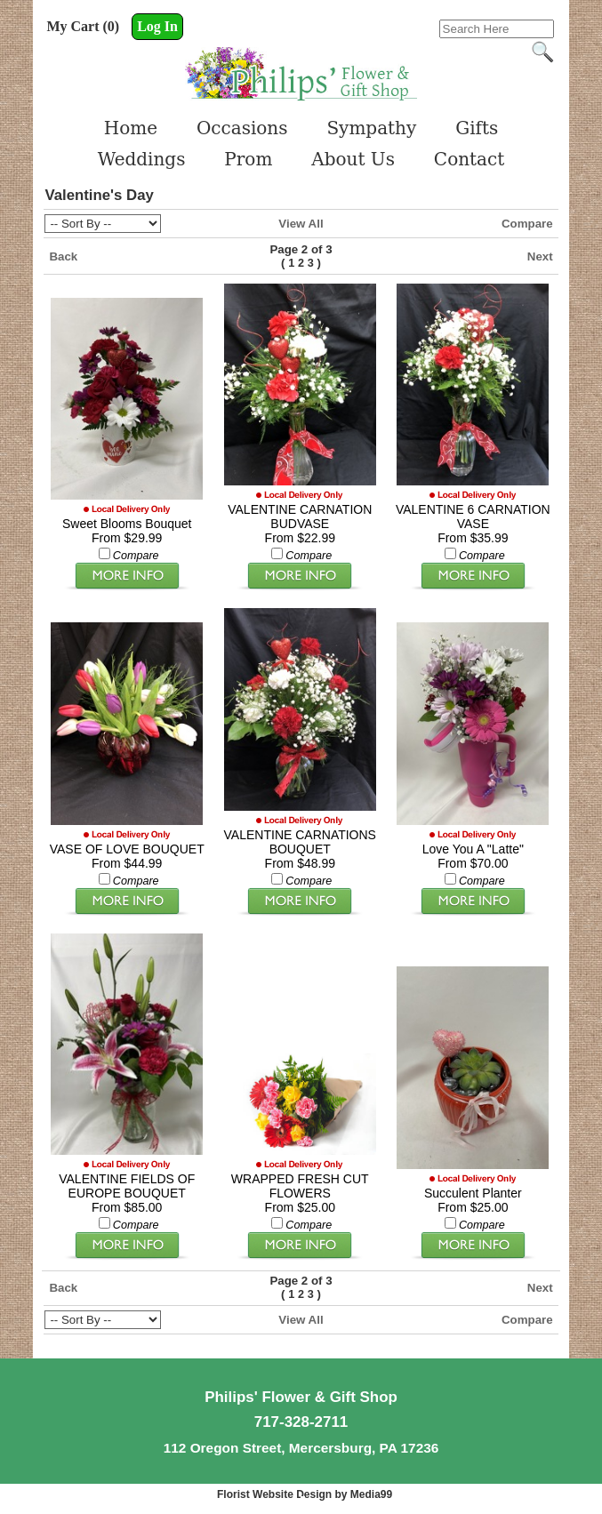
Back (63, 256)
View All (300, 223)
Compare (527, 223)
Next (540, 256)
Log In (157, 26)
